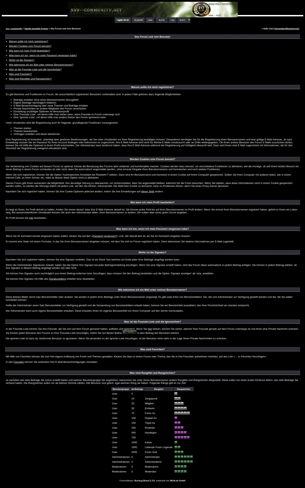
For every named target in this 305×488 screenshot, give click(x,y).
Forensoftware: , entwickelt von (152, 480)
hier (31, 217)
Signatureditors (57, 278)
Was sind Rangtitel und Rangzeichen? (30, 78)
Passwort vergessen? (105, 236)
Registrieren (292, 28)
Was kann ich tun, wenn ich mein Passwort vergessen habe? (43, 55)
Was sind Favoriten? (20, 74)
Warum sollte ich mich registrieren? (28, 41)
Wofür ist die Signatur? (21, 60)
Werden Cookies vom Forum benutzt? (30, 46)
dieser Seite (147, 191)
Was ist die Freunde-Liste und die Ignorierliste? (35, 69)
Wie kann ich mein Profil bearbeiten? (29, 50)
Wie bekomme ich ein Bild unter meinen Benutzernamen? (41, 64)
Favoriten (18, 362)
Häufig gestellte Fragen (36, 28)
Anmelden (280, 28)
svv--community (14, 28)
